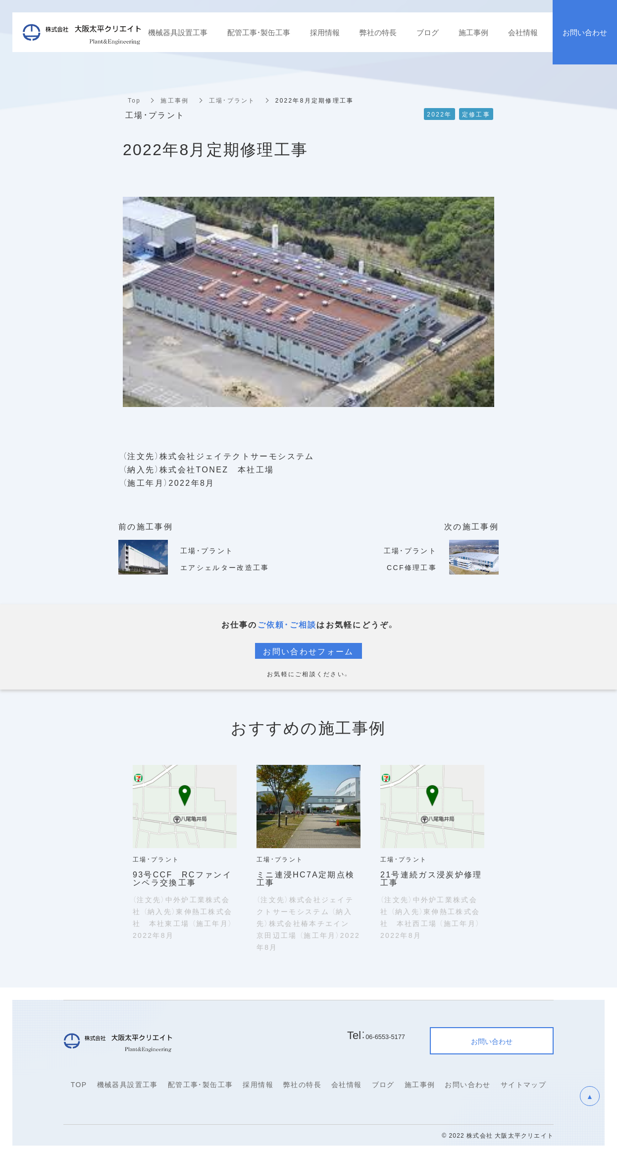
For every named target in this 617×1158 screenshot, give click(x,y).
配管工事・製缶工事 (200, 1084)
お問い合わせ (467, 1084)
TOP (79, 1084)
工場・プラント (231, 100)
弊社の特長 (302, 1084)
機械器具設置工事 (127, 1084)
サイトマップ (523, 1084)
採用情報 (258, 1084)
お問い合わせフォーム (308, 651)
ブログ (383, 1084)
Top (134, 100)
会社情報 (346, 1084)
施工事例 (174, 100)
